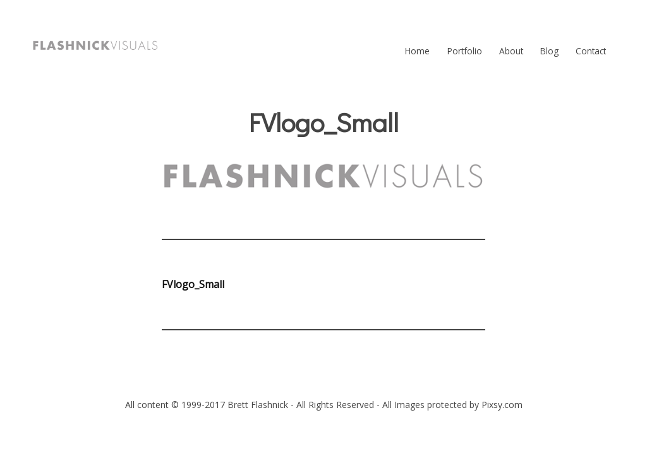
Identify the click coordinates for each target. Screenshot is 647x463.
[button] (95, 45)
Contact (591, 51)
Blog (549, 51)
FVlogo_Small (193, 284)
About (511, 51)
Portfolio (464, 51)
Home (417, 51)
